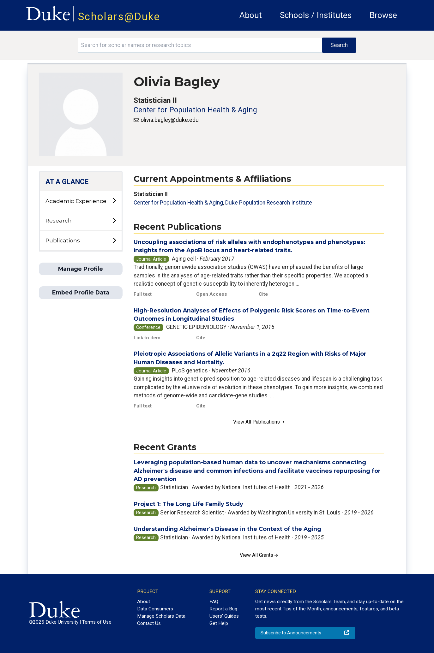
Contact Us (149, 623)
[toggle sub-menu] (114, 200)
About (250, 15)
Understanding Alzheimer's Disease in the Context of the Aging (227, 528)
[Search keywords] (200, 45)
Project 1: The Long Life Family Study (188, 504)
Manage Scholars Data (161, 616)
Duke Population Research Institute (268, 202)
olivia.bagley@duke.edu (170, 120)
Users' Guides (224, 616)
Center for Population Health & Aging (195, 110)
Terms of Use (97, 622)
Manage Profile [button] (80, 268)
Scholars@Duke (119, 16)
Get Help (218, 623)
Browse (383, 15)
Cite (263, 294)
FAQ (213, 601)
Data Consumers (155, 609)
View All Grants (259, 555)
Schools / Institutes (316, 15)
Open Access (211, 294)
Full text (143, 294)
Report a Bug (223, 609)
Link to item (147, 338)
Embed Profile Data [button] (80, 292)
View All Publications (259, 422)
